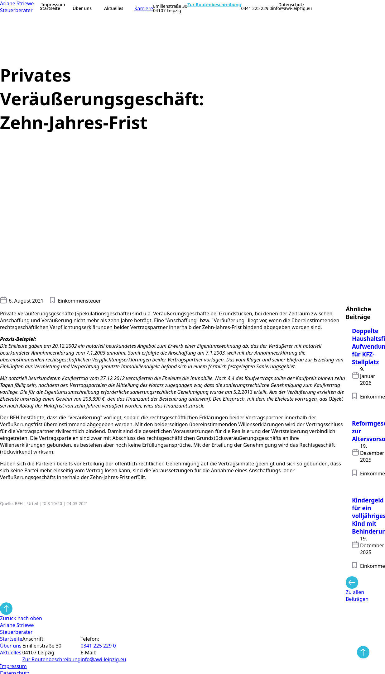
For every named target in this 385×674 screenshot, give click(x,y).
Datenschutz (291, 4)
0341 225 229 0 (256, 8)
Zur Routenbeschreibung (214, 4)
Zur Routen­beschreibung (51, 659)
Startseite (50, 8)
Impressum (53, 4)
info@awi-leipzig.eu (292, 8)
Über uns (82, 8)
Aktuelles (113, 8)
